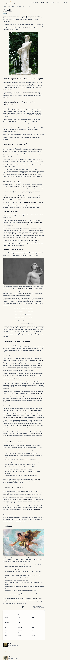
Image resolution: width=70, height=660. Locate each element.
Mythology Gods (11, 6)
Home (4, 6)
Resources (59, 2)
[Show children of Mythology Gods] (16, 6)
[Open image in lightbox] (23, 53)
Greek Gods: (6, 612)
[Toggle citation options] (23, 607)
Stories (52, 2)
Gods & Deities (44, 2)
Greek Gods (21, 6)
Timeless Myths (10, 606)
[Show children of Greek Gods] (24, 6)
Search (65, 2)
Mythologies (35, 2)
